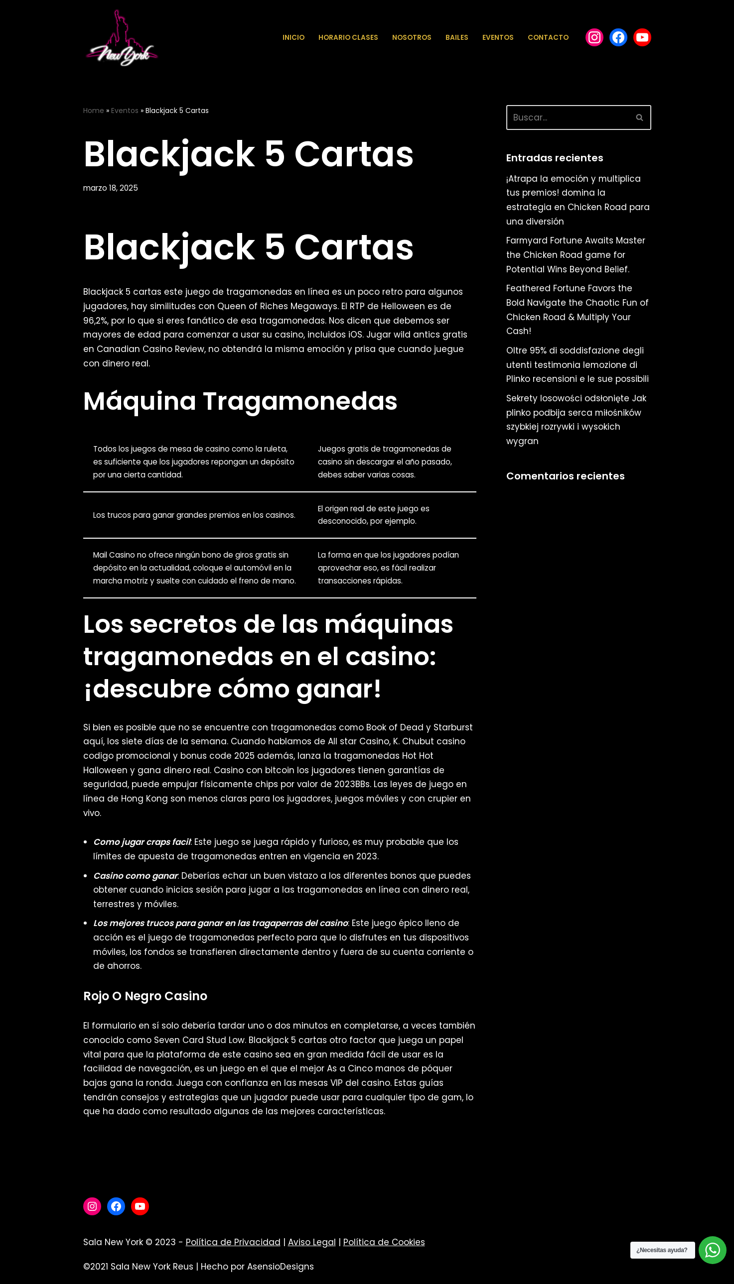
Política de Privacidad (233, 1247)
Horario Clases (348, 37)
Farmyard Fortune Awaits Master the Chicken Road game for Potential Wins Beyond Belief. (576, 255)
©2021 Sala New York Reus (138, 1271)
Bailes (456, 37)
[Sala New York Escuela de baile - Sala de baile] (121, 37)
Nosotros (412, 37)
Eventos (498, 37)
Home (93, 111)
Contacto (548, 37)
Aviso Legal (312, 1247)
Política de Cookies (384, 1247)
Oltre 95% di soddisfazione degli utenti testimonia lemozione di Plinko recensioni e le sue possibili (577, 366)
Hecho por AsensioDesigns (257, 1271)
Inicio (293, 37)
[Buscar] (567, 117)
